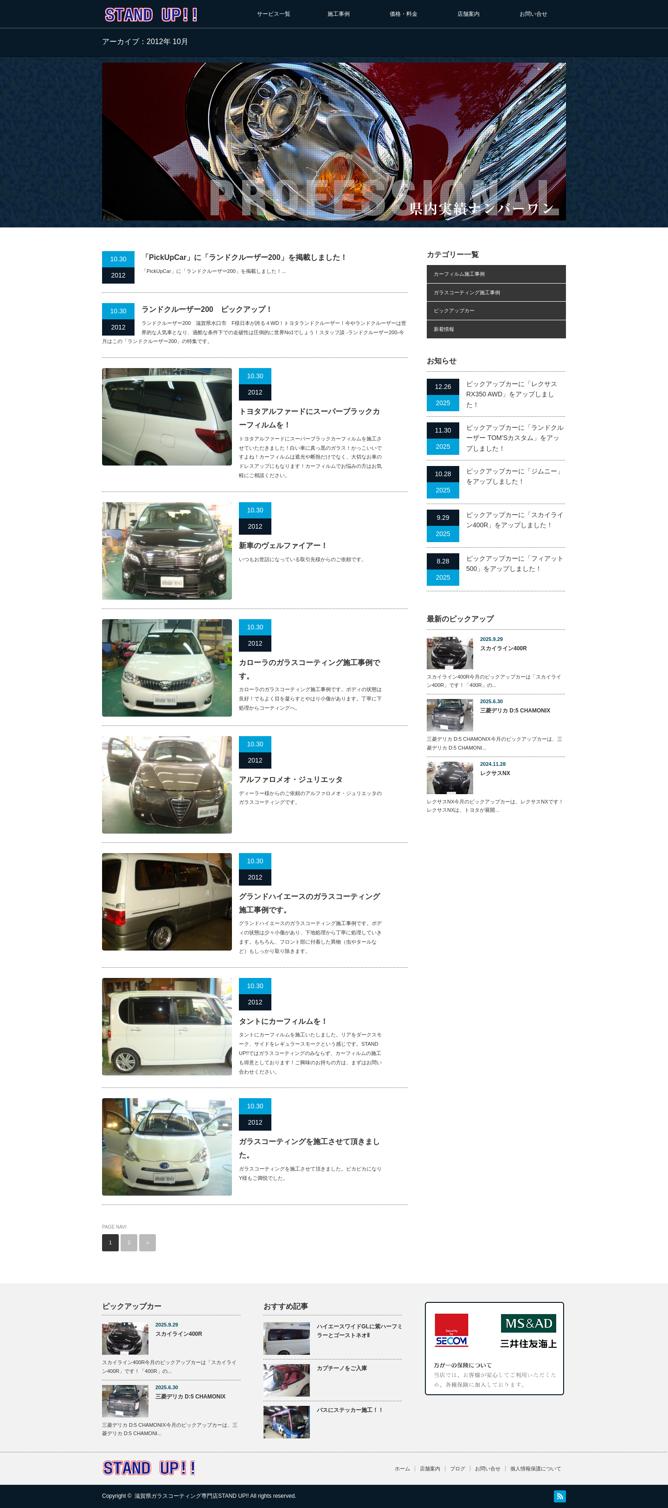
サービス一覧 (273, 14)
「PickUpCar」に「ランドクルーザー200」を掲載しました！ (244, 257)
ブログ (457, 1468)
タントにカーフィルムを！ (283, 1021)
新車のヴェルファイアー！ (283, 546)
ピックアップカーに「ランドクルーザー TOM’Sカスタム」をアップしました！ (515, 438)
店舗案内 (468, 14)
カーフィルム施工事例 (459, 274)
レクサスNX (495, 773)
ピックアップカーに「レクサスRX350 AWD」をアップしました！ (511, 394)
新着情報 (444, 329)
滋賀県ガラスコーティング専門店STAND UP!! (192, 1496)
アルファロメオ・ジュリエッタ (291, 779)
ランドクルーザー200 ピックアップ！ (207, 309)
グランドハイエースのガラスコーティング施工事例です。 (309, 903)
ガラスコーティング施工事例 (467, 292)
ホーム (402, 1468)
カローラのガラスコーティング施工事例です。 (309, 669)
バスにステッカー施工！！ (350, 1410)
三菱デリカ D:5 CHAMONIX (515, 710)
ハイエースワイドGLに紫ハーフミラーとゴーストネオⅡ (360, 1331)
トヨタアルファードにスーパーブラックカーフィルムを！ (309, 418)
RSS (560, 1496)
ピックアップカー (454, 310)
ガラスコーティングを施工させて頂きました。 (309, 1148)
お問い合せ (533, 14)
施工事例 (339, 14)
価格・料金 (404, 14)
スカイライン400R (503, 648)
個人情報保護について (535, 1468)
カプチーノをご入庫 (342, 1368)
